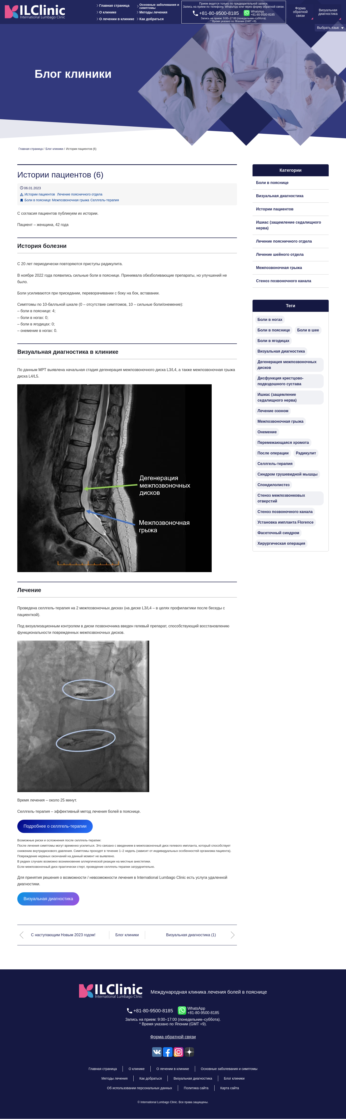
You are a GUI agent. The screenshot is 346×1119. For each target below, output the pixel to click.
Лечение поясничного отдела (284, 241)
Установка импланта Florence (286, 522)
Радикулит (306, 453)
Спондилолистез (274, 485)
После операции (273, 453)
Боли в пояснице (38, 200)
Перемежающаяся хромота (283, 442)
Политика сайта (196, 1088)
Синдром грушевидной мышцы (288, 474)
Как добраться (151, 19)
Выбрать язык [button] (328, 28)
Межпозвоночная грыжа (70, 200)
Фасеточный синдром (278, 533)
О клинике (107, 12)
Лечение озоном (273, 411)
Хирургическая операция (281, 543)
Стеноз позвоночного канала (283, 281)
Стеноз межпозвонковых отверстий (281, 498)
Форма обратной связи (173, 1036)
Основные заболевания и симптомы (159, 6)
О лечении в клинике (116, 19)
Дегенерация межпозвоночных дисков (287, 365)
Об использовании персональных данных (139, 1088)
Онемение (267, 432)
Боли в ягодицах (274, 341)
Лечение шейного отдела (280, 254)
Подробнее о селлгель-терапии (55, 826)
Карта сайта (229, 1088)
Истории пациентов (275, 209)
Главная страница (114, 5)
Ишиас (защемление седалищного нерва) (288, 225)
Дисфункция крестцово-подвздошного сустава (280, 381)
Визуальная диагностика (48, 898)
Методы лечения (153, 12)
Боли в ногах (270, 320)
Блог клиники (127, 935)
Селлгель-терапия (104, 200)
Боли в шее (308, 330)
